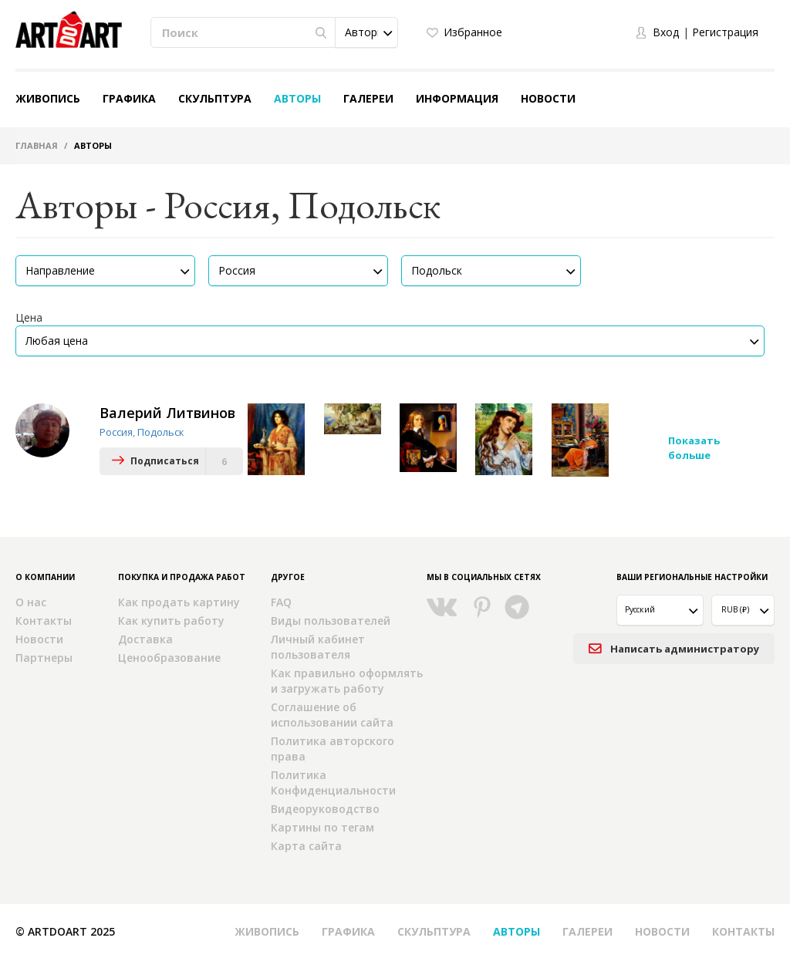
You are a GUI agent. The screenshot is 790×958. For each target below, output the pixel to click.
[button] (366, 32)
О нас (30, 601)
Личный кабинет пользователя (318, 646)
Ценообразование (169, 656)
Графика (129, 98)
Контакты (43, 619)
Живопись (47, 98)
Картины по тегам (322, 826)
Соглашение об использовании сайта (332, 714)
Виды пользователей (330, 619)
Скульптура (215, 98)
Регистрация (725, 32)
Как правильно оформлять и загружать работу (347, 680)
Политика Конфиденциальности (333, 782)
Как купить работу (171, 619)
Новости (548, 98)
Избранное (473, 32)
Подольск (160, 432)
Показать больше (694, 447)
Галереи (368, 98)
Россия (116, 432)
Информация (457, 98)
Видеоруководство (325, 808)
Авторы (297, 98)
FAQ (281, 601)
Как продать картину (179, 601)
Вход (666, 32)
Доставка (145, 638)
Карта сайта (306, 845)
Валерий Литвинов (167, 412)
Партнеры (44, 656)
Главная (36, 145)
